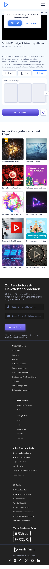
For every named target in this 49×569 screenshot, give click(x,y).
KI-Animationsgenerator (23, 494)
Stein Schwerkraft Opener (36, 267)
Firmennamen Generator (23, 512)
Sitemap (15, 381)
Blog (18, 409)
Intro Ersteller (18, 466)
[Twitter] (26, 560)
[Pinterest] (20, 560)
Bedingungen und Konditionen (24, 377)
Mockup (20, 438)
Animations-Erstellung (21, 457)
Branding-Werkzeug (24, 405)
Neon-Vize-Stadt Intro (34, 214)
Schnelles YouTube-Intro (11, 188)
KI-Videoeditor (19, 499)
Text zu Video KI (19, 503)
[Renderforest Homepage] (6, 4)
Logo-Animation (19, 462)
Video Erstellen (18, 475)
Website (20, 433)
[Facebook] (10, 560)
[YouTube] (32, 560)
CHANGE (15, 23)
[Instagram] (15, 560)
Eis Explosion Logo (33, 161)
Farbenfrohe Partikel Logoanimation (16, 214)
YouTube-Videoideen (21, 521)
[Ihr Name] (24, 307)
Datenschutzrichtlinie (20, 372)
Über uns (16, 351)
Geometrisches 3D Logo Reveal (14, 241)
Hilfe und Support (19, 364)
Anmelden (15, 327)
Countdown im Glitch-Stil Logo (14, 267)
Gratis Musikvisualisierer (22, 453)
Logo (19, 425)
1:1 (40, 73)
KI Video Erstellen (20, 490)
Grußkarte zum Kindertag (36, 241)
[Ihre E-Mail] (24, 316)
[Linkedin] (38, 560)
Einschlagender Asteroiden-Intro (15, 161)
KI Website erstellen (21, 507)
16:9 (9, 73)
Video (19, 420)
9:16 (24, 73)
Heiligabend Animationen (36, 188)
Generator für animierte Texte (24, 470)
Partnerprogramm (19, 368)
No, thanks (31, 23)
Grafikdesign (21, 429)
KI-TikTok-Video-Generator (23, 516)
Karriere (15, 359)
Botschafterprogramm (21, 390)
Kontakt (15, 355)
